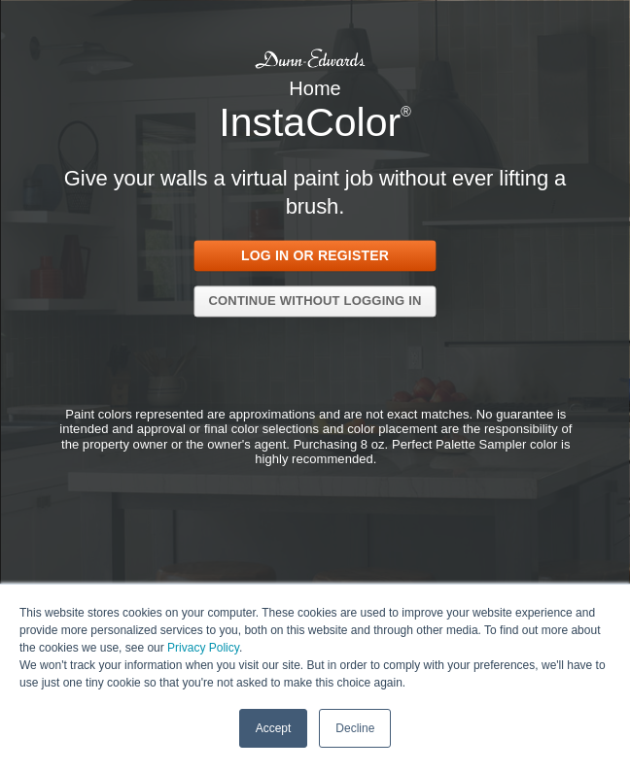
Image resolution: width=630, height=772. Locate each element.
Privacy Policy (203, 647)
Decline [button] (354, 727)
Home (314, 88)
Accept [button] (274, 727)
